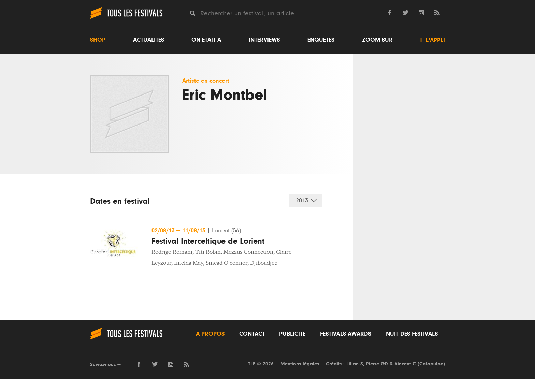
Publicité (292, 334)
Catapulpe (431, 363)
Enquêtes (320, 40)
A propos (210, 334)
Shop (97, 40)
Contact (252, 334)
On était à (206, 40)
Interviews (264, 40)
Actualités (148, 40)
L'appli (432, 40)
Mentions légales (299, 363)
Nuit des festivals (412, 334)
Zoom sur (377, 40)
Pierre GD (377, 363)
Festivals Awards (345, 334)
